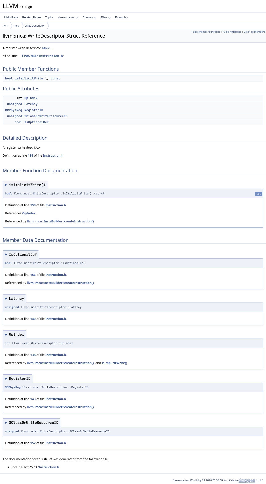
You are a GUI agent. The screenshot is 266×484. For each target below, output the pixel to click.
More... (47, 48)
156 (33, 275)
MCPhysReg (13, 110)
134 (30, 155)
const (55, 78)
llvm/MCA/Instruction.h (42, 56)
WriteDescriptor (35, 25)
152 (33, 443)
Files (105, 17)
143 (33, 399)
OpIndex (31, 98)
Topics (49, 17)
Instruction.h (53, 155)
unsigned (14, 104)
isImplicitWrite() (114, 363)
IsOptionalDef (36, 122)
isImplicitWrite (29, 78)
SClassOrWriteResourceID (46, 116)
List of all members (254, 31)
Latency (31, 104)
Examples (121, 17)
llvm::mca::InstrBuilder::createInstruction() (60, 221)
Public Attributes (232, 31)
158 (33, 205)
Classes (89, 17)
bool (9, 78)
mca (16, 25)
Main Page (11, 17)
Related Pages (31, 17)
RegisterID (33, 110)
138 (33, 355)
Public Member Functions (206, 31)
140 (33, 319)
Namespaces (67, 17)
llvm (5, 25)
